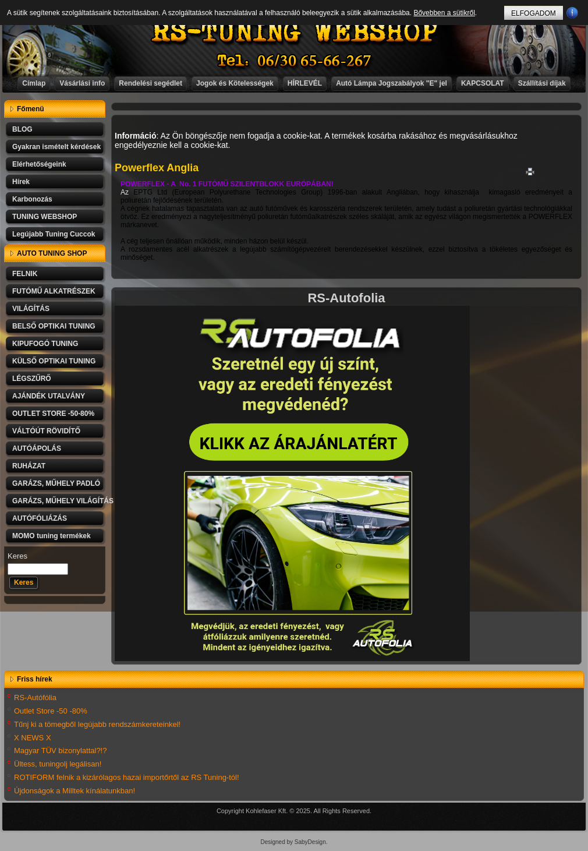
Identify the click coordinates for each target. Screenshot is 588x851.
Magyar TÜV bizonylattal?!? (60, 750)
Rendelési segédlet (150, 83)
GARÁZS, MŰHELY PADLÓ (56, 483)
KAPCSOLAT (482, 83)
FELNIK (24, 274)
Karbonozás (32, 199)
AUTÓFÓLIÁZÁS (39, 518)
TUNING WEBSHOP (44, 217)
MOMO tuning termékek (51, 536)
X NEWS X (32, 737)
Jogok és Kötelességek (235, 83)
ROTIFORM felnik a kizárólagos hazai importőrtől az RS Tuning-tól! (126, 777)
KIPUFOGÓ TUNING (45, 344)
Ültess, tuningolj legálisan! (57, 764)
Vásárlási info (82, 83)
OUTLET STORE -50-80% (53, 413)
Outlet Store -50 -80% (50, 711)
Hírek (21, 182)
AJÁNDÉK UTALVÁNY (48, 396)
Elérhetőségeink (39, 164)
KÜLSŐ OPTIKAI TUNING (53, 361)
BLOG (22, 129)
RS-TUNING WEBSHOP (294, 32)
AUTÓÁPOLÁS (36, 448)
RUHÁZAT (28, 466)
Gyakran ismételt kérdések (56, 147)
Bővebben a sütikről (443, 13)
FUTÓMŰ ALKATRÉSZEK (53, 291)
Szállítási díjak (542, 83)
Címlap (33, 83)
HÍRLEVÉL (305, 83)
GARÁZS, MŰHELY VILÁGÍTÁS (58, 501)
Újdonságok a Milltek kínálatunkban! (74, 790)
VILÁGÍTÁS (30, 309)
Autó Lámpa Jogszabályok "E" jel (391, 83)
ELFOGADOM (533, 13)
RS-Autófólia (35, 697)
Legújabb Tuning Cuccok (53, 234)
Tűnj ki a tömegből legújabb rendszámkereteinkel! (97, 724)
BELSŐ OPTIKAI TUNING (53, 326)
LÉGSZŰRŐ (31, 379)
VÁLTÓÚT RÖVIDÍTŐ (46, 431)
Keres (17, 556)
